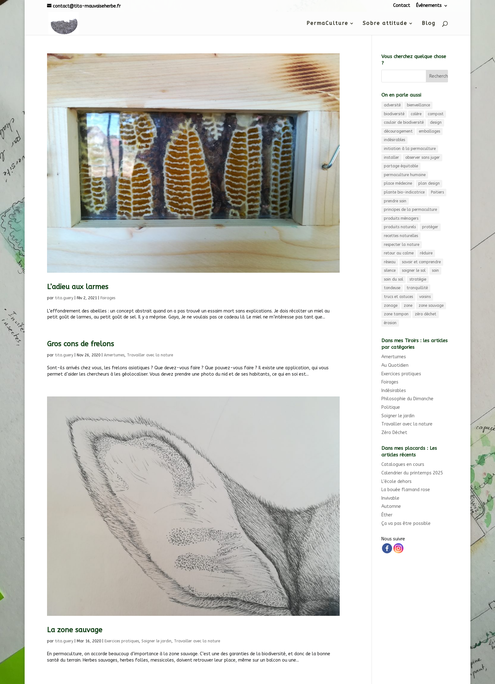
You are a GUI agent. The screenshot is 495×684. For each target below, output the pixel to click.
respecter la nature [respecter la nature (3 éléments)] (401, 244)
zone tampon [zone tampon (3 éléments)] (396, 314)
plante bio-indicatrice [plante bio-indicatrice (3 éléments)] (404, 192)
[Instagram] (398, 548)
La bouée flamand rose (405, 489)
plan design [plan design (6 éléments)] (429, 183)
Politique (390, 407)
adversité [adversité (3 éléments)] (392, 105)
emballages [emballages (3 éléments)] (429, 131)
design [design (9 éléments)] (436, 122)
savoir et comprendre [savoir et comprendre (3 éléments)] (421, 262)
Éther (386, 515)
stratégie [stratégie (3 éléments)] (417, 279)
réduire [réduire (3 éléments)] (426, 253)
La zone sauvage (74, 630)
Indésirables (393, 390)
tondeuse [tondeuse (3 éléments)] (392, 288)
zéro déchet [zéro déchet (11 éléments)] (425, 314)
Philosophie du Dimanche (407, 398)
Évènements (429, 5)
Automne (391, 506)
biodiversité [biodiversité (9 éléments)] (394, 114)
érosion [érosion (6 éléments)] (390, 323)
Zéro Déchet (394, 432)
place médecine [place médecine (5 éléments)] (398, 183)
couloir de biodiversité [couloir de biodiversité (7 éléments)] (404, 122)
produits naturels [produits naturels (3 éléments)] (400, 227)
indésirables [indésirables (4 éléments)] (394, 140)
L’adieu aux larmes (77, 287)
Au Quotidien (395, 365)
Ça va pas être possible (406, 523)
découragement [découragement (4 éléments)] (398, 131)
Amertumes (114, 355)
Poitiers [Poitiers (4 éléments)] (437, 192)
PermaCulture (327, 23)
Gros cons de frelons (80, 344)
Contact (401, 5)
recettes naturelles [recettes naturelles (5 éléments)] (401, 236)
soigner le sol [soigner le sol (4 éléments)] (414, 270)
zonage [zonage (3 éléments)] (390, 305)
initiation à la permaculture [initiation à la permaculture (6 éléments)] (410, 148)
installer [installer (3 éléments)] (391, 157)
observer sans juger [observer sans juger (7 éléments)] (422, 157)
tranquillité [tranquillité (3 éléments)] (417, 288)
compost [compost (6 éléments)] (436, 114)
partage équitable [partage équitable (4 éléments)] (401, 166)
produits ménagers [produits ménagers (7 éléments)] (401, 218)
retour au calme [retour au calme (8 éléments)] (399, 253)
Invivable (390, 498)
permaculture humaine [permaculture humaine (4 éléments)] (405, 175)
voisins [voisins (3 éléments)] (425, 296)
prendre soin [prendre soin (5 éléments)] (395, 201)
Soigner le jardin (156, 641)
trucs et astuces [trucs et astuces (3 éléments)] (398, 296)
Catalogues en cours (402, 464)
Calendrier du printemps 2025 (412, 473)
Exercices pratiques (121, 641)
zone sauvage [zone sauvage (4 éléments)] (431, 305)
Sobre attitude (385, 23)
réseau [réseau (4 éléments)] (390, 262)
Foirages (107, 298)
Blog (428, 23)
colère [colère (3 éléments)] (416, 114)
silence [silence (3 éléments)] (390, 270)
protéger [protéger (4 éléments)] (430, 227)
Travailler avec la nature (150, 355)
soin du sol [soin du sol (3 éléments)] (393, 279)
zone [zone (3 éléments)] (408, 305)
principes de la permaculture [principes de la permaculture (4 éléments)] (410, 209)
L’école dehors (396, 481)
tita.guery (64, 298)
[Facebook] (387, 548)
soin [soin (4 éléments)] (435, 270)
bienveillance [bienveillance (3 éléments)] (418, 105)
